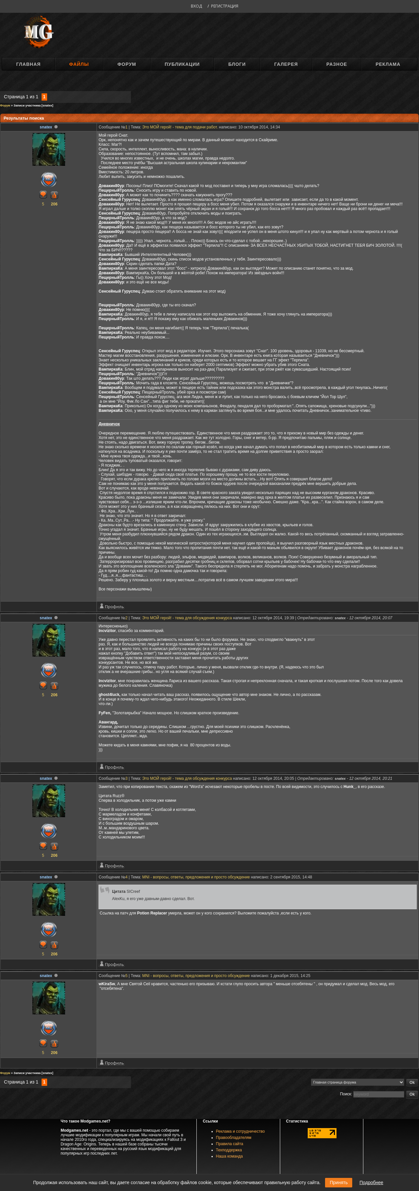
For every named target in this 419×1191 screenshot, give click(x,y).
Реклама (387, 64)
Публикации (182, 64)
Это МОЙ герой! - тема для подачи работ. (180, 127)
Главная (28, 64)
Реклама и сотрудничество (240, 1131)
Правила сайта (229, 1144)
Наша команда (229, 1156)
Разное (336, 64)
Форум (127, 64)
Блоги (237, 64)
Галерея (286, 64)
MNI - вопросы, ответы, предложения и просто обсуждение (196, 877)
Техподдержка (229, 1150)
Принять (339, 1182)
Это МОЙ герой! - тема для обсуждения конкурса (187, 618)
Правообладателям (233, 1137)
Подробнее (371, 1182)
